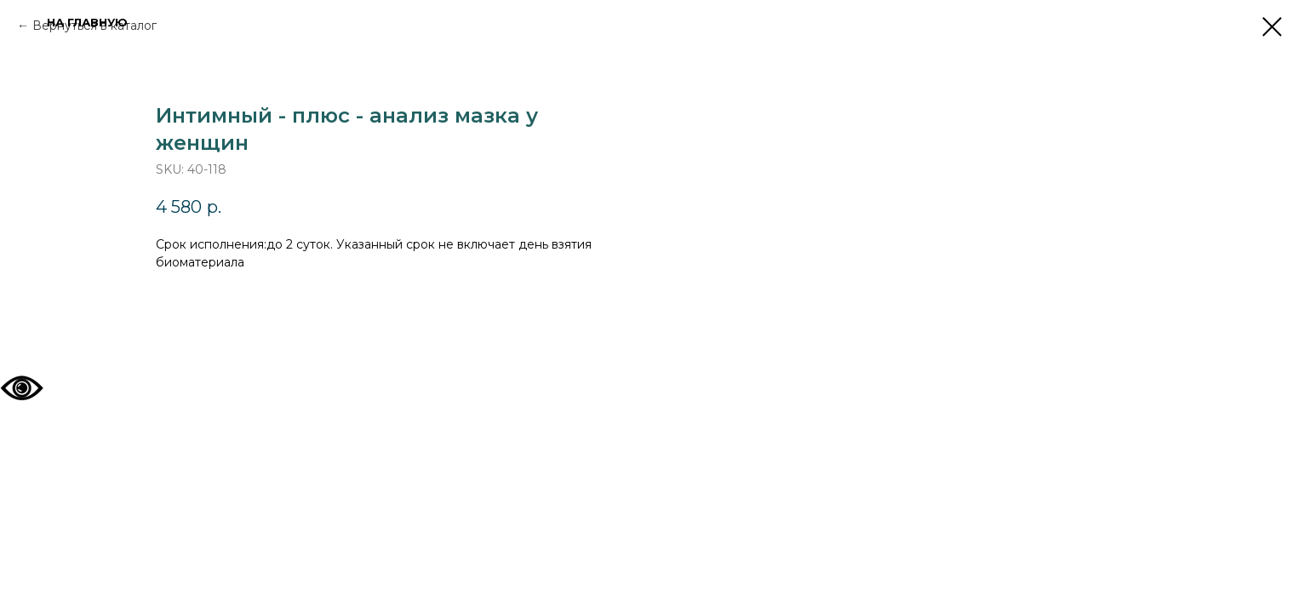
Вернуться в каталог (94, 25)
